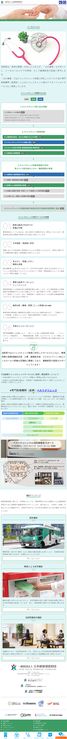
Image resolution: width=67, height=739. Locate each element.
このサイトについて (8, 727)
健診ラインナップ (8, 723)
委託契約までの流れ (40, 723)
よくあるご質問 (39, 725)
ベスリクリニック (47, 390)
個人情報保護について (41, 729)
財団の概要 (6, 721)
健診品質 (37, 721)
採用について (39, 727)
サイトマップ (6, 729)
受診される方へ (7, 725)
